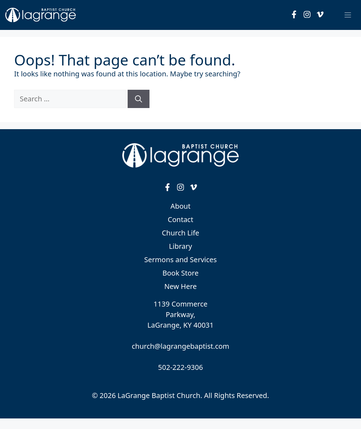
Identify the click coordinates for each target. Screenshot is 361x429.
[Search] (138, 99)
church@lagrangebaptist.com (181, 346)
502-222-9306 (180, 367)
